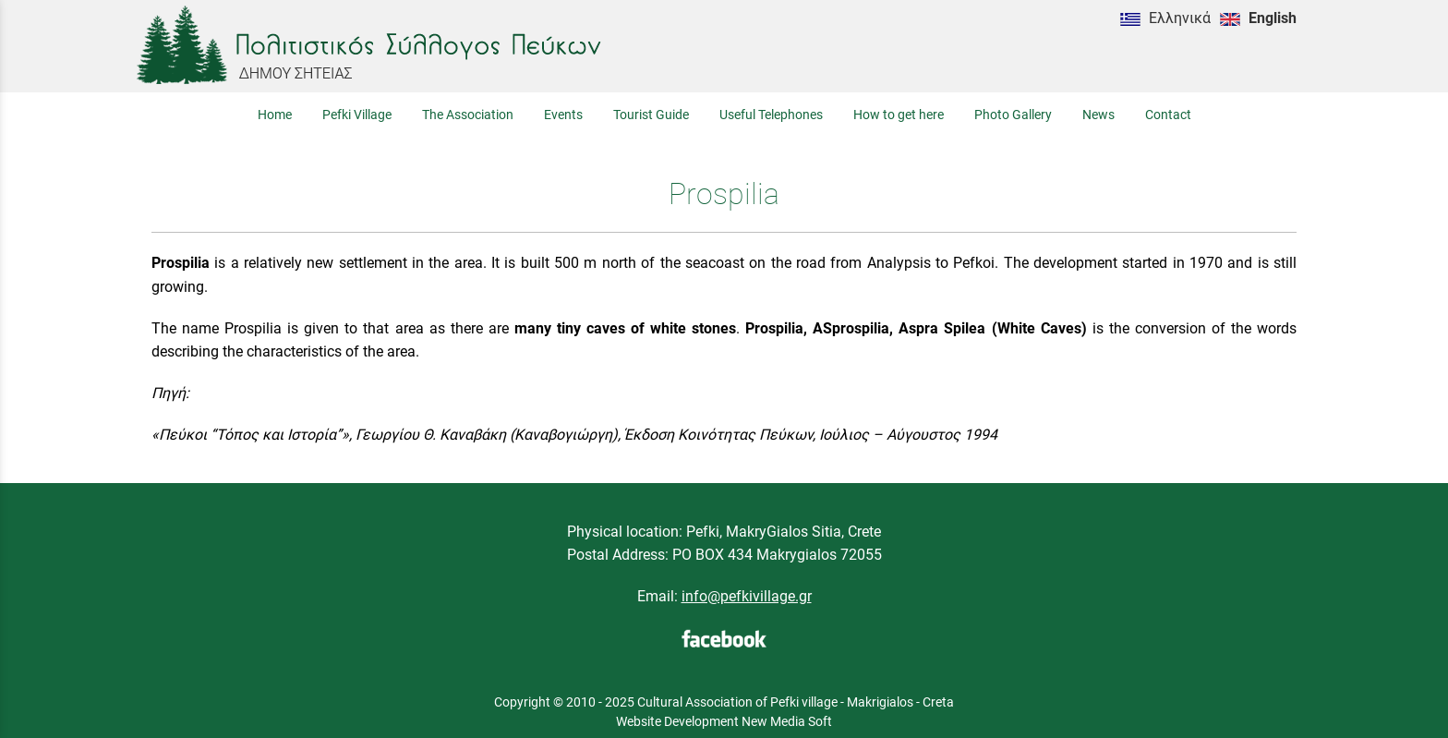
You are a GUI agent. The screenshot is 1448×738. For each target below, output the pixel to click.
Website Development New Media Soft (724, 721)
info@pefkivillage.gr (747, 596)
